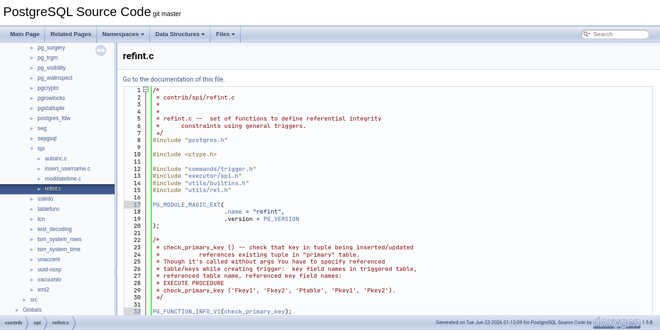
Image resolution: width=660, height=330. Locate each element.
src (34, 300)
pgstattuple (51, 108)
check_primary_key (254, 311)
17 (132, 205)
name (235, 211)
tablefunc (49, 209)
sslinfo (45, 199)
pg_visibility (52, 68)
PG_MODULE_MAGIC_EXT (186, 205)
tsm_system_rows (60, 239)
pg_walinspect (55, 78)
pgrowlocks (51, 98)
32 (132, 311)
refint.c (53, 189)
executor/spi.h (213, 176)
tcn (41, 219)
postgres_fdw (54, 118)
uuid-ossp (49, 269)
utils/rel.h (208, 190)
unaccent (49, 259)
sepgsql (47, 138)
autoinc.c (56, 158)
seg (42, 128)
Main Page (24, 34)
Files (225, 34)
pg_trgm (48, 58)
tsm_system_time (59, 249)
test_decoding (55, 229)
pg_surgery (51, 47)
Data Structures (180, 34)
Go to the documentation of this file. (174, 79)
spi (41, 148)
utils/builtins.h (217, 183)
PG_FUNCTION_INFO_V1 (186, 311)
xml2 (43, 289)
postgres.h (206, 140)
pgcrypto (48, 88)
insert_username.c (67, 168)
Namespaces (123, 34)
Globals (32, 310)
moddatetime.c (63, 179)
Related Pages (70, 34)
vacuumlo (49, 279)
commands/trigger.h (220, 169)
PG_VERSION (281, 219)
